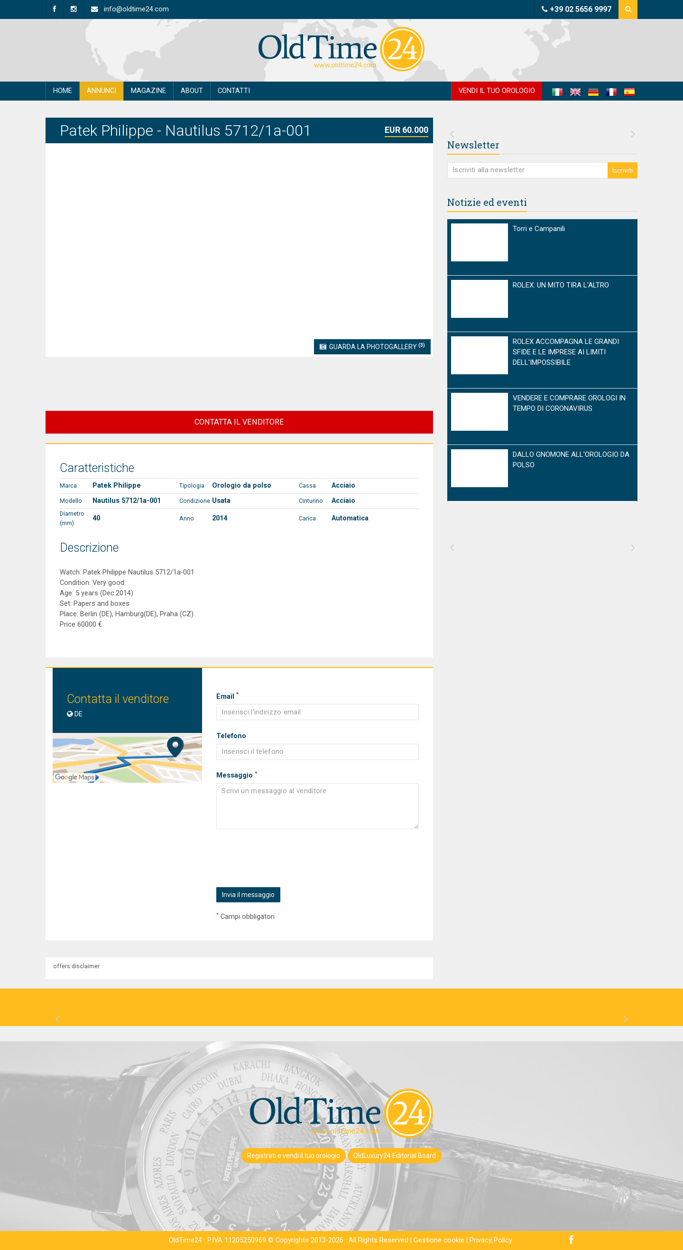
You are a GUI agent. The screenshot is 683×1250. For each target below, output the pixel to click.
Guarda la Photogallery (372, 346)
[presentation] (288, 858)
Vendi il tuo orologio (497, 91)
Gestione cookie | (442, 1240)
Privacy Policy (491, 1240)
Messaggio (236, 775)
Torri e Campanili (539, 228)
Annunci (101, 91)
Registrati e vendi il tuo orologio (293, 1155)
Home (62, 91)
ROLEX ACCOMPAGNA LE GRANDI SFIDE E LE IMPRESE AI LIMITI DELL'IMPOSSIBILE (566, 352)
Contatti (234, 91)
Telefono (231, 736)
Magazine (148, 91)
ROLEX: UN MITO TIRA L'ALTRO (561, 285)
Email (227, 696)
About (192, 91)
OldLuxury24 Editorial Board (394, 1155)
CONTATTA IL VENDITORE (239, 421)
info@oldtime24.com (130, 9)
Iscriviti (622, 170)
